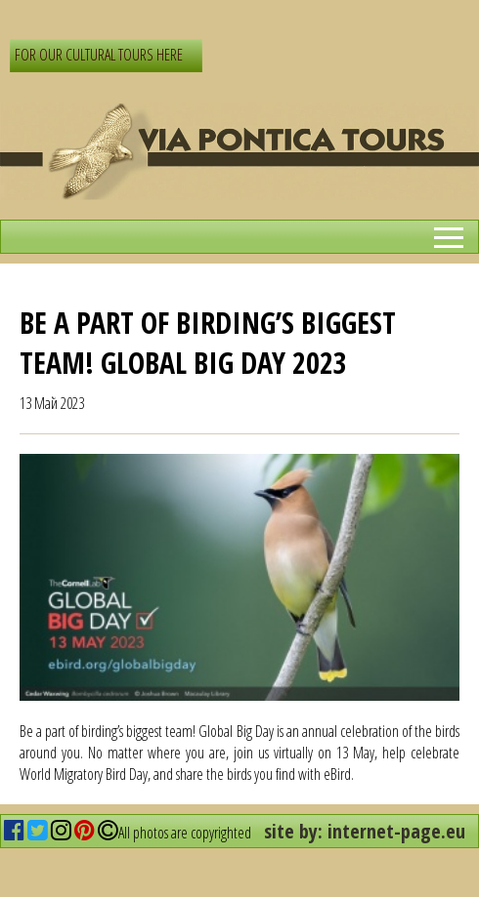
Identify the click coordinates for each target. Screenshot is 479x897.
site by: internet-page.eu (364, 831)
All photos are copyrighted (174, 832)
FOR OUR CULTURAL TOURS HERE (99, 54)
